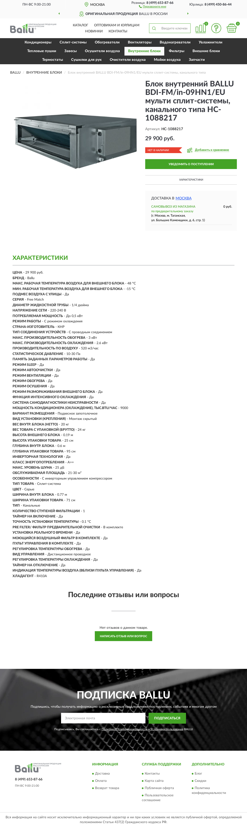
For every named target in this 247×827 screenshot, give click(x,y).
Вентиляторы (139, 42)
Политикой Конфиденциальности (124, 729)
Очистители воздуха (128, 60)
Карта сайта (154, 781)
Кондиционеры (38, 42)
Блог (198, 774)
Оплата (101, 781)
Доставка (102, 774)
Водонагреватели (175, 42)
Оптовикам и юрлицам (116, 25)
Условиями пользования (167, 729)
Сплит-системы (73, 42)
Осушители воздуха (102, 51)
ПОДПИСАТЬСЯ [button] (167, 718)
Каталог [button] (80, 25)
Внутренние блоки (144, 51)
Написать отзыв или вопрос (123, 636)
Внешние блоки (206, 51)
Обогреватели (107, 42)
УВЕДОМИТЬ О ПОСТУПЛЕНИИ (191, 164)
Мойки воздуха (167, 60)
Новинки (94, 31)
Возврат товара (107, 788)
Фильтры (176, 51)
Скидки (200, 781)
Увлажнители (210, 42)
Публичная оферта (159, 788)
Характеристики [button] (191, 179)
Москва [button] (184, 198)
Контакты (118, 31)
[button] (152, 6)
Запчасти (197, 60)
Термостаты (52, 60)
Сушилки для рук (86, 60)
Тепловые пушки (41, 51)
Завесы (70, 51)
